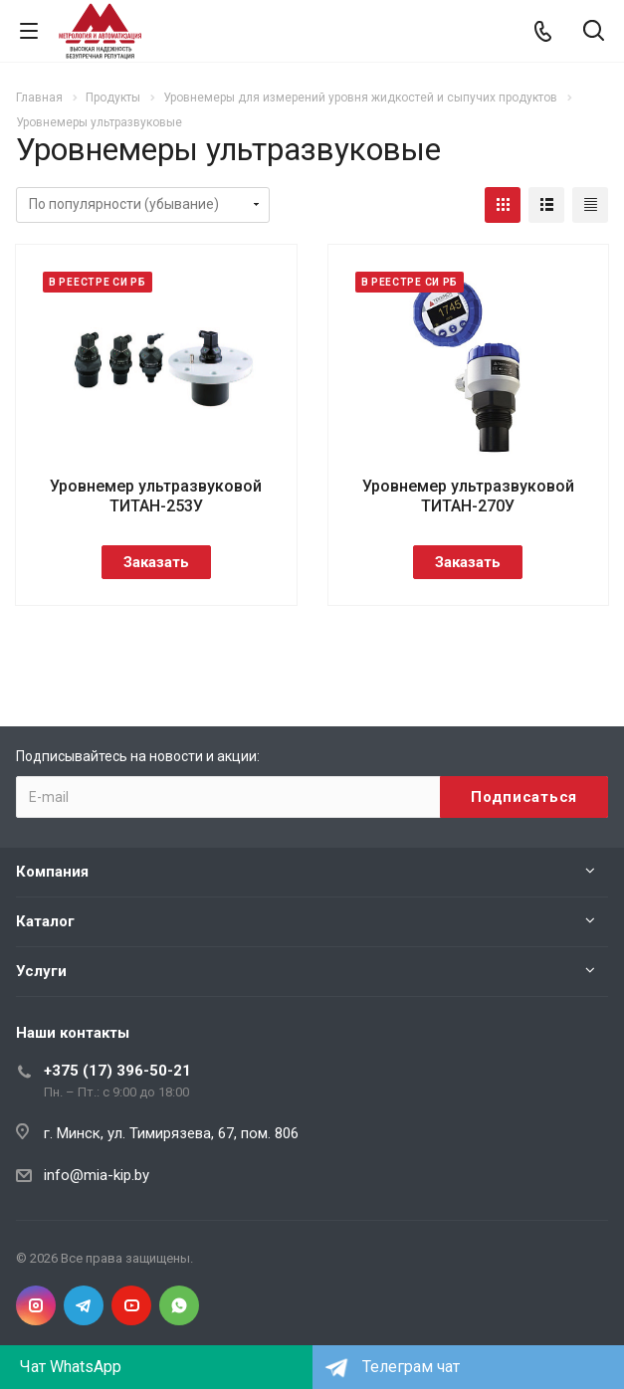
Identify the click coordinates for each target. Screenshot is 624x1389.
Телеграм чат (411, 1366)
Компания (52, 872)
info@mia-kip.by (96, 1175)
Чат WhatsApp (70, 1366)
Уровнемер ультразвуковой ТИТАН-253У (156, 496)
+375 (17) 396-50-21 (117, 1071)
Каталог (45, 921)
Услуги (41, 971)
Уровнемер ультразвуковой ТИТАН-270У (468, 496)
